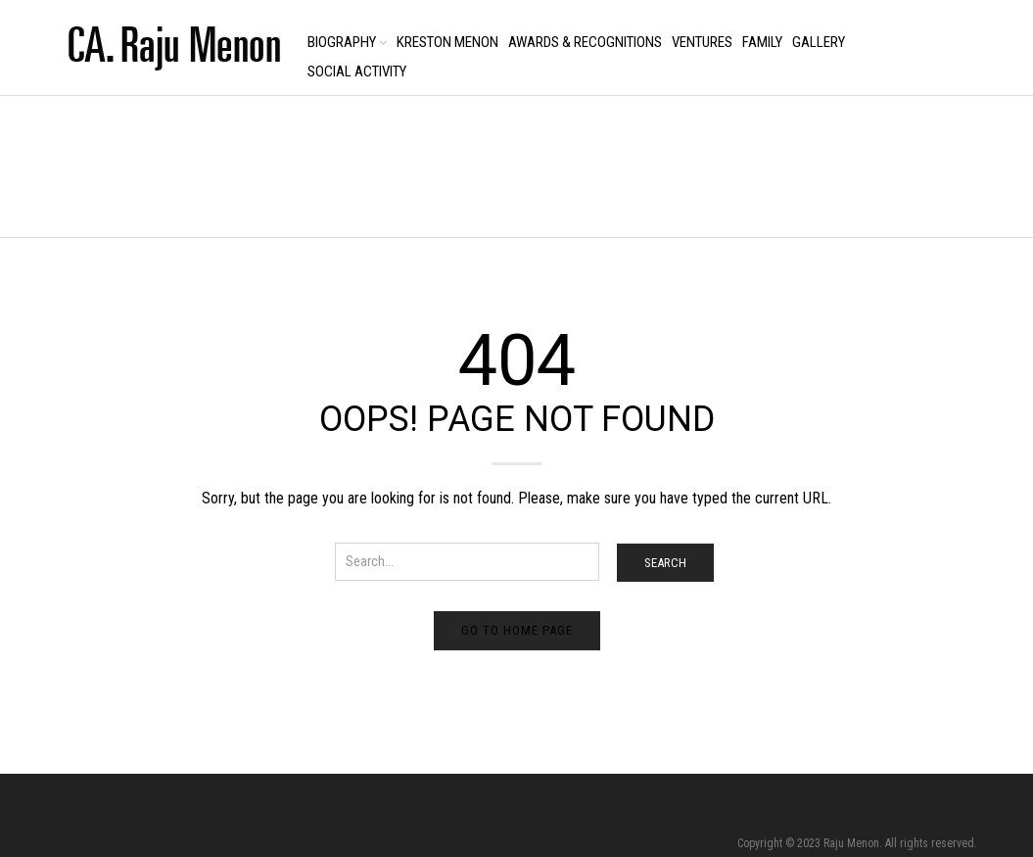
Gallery (818, 42)
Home (71, 168)
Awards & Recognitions (585, 42)
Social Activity (356, 71)
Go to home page (517, 630)
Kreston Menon (447, 42)
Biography (341, 42)
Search (665, 562)
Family (762, 42)
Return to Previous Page (910, 186)
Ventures (702, 42)
